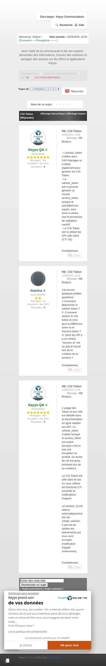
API (24, 77)
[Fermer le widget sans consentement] (23, 593)
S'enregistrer (43, 40)
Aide (79, 25)
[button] (7, 661)
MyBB (29, 657)
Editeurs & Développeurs (60, 74)
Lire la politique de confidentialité (27, 631)
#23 (81, 393)
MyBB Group (53, 657)
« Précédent (38, 89)
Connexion (26, 40)
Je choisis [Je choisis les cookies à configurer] (26, 645)
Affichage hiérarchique (52, 113)
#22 (80, 278)
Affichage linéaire (76, 113)
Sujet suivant (53, 588)
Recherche (64, 25)
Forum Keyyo (30, 74)
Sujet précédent (32, 588)
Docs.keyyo (47, 16)
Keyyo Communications (70, 16)
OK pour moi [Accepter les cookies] (69, 645)
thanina (36, 290)
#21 (80, 138)
